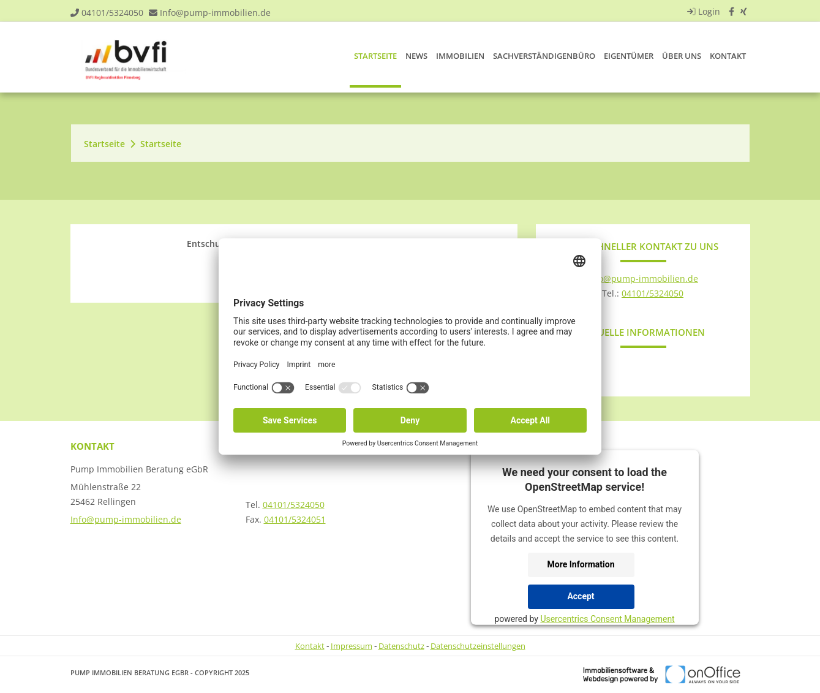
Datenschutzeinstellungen (478, 645)
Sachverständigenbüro (544, 55)
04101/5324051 (295, 519)
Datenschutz (401, 645)
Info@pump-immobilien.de (215, 12)
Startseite (375, 55)
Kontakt (728, 55)
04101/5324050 (112, 12)
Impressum (351, 645)
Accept (580, 596)
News (416, 55)
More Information (581, 564)
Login (702, 11)
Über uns (681, 55)
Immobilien (460, 55)
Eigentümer (628, 55)
